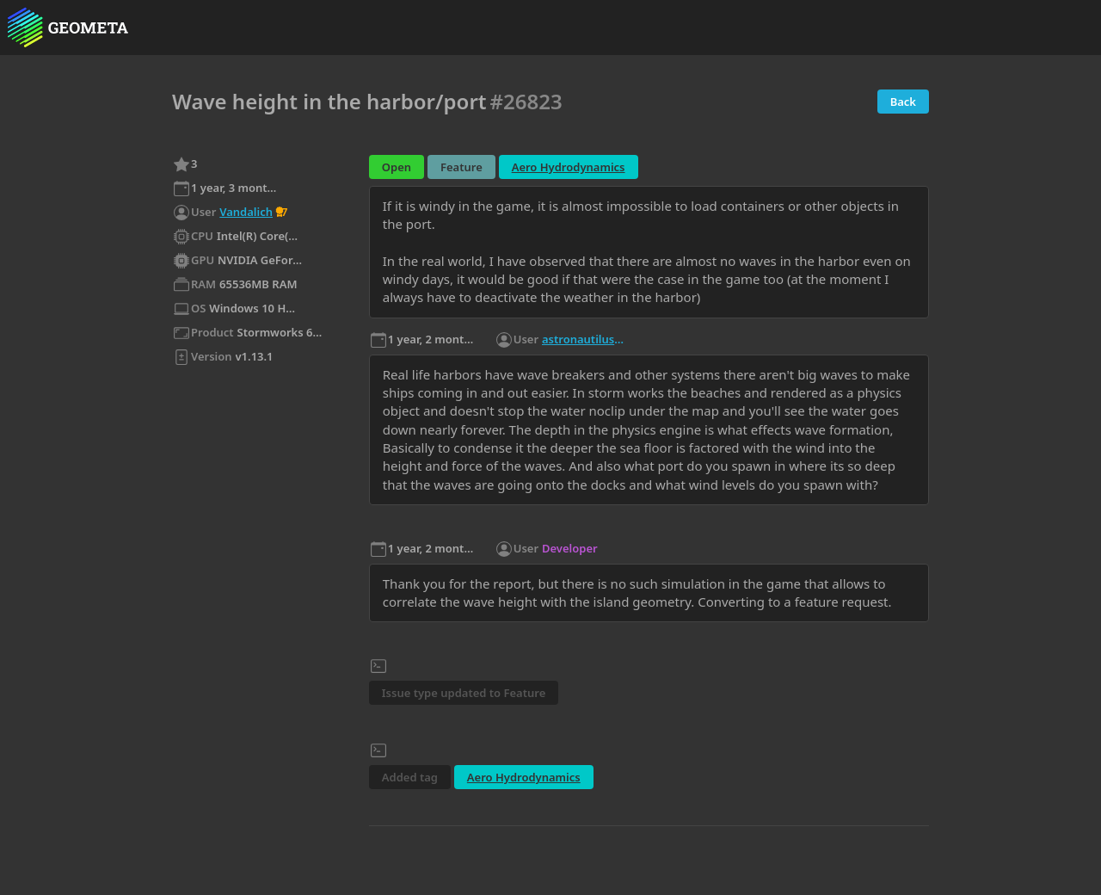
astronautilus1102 (585, 339)
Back (903, 101)
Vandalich (246, 211)
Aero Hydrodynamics (568, 167)
